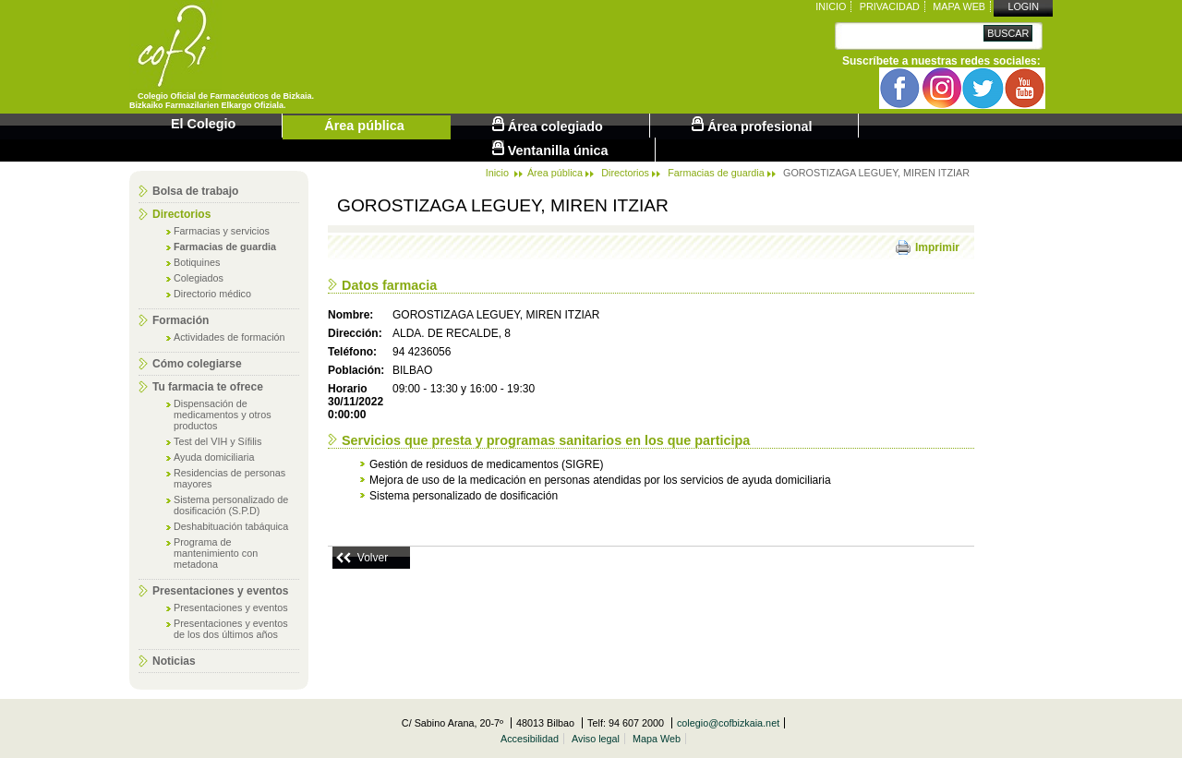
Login (1023, 6)
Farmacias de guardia (225, 246)
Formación (180, 320)
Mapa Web (959, 6)
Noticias (174, 661)
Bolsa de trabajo (195, 191)
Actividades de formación (229, 337)
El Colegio (203, 123)
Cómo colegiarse (197, 363)
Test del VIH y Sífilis (217, 441)
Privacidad (890, 6)
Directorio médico (212, 293)
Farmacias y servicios (222, 230)
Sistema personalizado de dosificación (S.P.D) (231, 505)
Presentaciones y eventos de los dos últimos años (231, 629)
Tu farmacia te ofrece (207, 386)
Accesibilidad (530, 738)
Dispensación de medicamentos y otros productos (222, 414)
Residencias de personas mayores (229, 478)
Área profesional (752, 125)
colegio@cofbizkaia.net (728, 722)
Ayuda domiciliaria (214, 457)
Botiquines (197, 262)
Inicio (830, 6)
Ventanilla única (550, 149)
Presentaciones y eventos (220, 590)
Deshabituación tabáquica (231, 526)
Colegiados (198, 277)
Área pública (364, 125)
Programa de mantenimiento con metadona (216, 553)
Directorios (181, 214)
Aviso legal (596, 738)
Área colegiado (547, 125)
